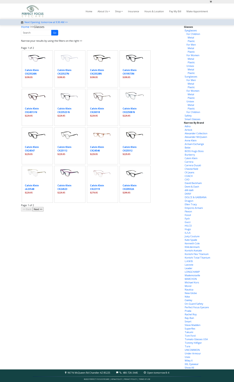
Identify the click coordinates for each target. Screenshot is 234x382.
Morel (188, 286)
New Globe (191, 293)
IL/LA (187, 232)
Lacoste (189, 264)
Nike (187, 296)
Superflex (190, 328)
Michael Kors (192, 282)
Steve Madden (192, 325)
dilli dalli (189, 190)
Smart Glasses (192, 119)
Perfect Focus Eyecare (197, 307)
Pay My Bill (175, 11)
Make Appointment (197, 11)
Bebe (187, 147)
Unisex (190, 66)
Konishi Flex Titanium (197, 254)
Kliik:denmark (192, 247)
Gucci (187, 222)
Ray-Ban (189, 318)
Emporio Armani (194, 208)
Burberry (190, 154)
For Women (192, 55)
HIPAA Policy (116, 379)
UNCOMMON (192, 350)
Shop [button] (118, 11)
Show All (189, 367)
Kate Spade (191, 240)
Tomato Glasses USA (196, 339)
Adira (187, 126)
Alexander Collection (196, 133)
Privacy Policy (130, 379)
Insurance (133, 11)
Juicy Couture (192, 236)
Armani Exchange (194, 144)
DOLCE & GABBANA (195, 197)
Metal (190, 37)
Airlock (188, 129)
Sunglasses (191, 76)
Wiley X (189, 360)
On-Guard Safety (194, 303)
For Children (193, 34)
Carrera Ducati (193, 165)
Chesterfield (191, 169)
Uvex (187, 357)
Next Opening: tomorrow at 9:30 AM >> (46, 22)
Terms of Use (144, 379)
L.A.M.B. (189, 261)
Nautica (189, 289)
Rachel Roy (191, 314)
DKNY (188, 193)
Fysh (187, 218)
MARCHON (191, 279)
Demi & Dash (192, 186)
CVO (187, 179)
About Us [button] (103, 11)
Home (89, 11)
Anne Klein (191, 140)
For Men (191, 44)
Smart (188, 321)
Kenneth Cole (192, 243)
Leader (188, 268)
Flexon (188, 211)
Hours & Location (154, 11)
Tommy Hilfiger (193, 342)
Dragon (189, 200)
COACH (189, 176)
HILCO (188, 225)
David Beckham (193, 183)
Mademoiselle (192, 275)
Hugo (188, 229)
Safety (188, 115)
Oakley (188, 300)
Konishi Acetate (193, 250)
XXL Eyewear (192, 364)
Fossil (188, 215)
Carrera (189, 161)
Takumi (189, 332)
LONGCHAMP (192, 271)
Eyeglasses (191, 30)
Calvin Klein (191, 158)
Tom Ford (190, 335)
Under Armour (193, 353)
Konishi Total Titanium (197, 257)
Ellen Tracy (191, 204)
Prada (188, 310)
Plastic (191, 41)
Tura (187, 346)
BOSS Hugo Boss (194, 151)
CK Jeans (189, 172)
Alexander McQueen (196, 137)
